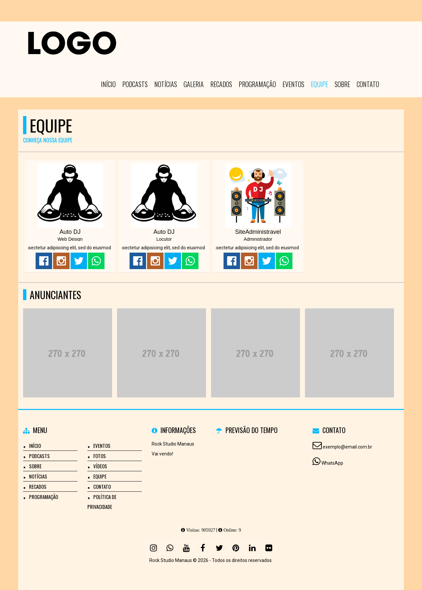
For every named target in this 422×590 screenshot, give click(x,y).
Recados (221, 84)
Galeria (194, 84)
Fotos (99, 455)
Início (108, 84)
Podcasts (135, 84)
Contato (368, 84)
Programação (257, 84)
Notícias (165, 84)
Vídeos (100, 466)
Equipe (319, 84)
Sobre (342, 84)
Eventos (293, 84)
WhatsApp (332, 463)
